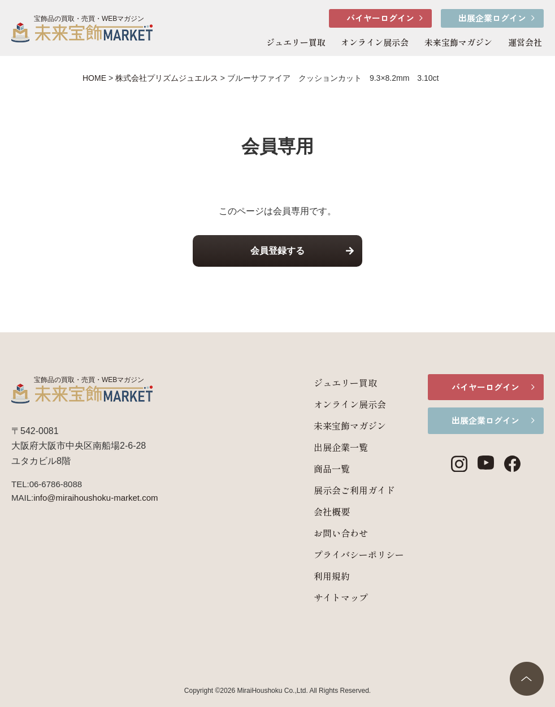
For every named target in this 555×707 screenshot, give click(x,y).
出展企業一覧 (321, 447)
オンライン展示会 (375, 42)
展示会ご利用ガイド (334, 490)
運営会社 (525, 42)
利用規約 (312, 576)
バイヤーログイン (380, 18)
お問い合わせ (321, 533)
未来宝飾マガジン (458, 42)
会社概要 (312, 511)
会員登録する (277, 250)
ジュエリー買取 (296, 42)
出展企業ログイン (492, 18)
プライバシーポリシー (339, 554)
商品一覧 (312, 468)
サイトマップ (321, 597)
